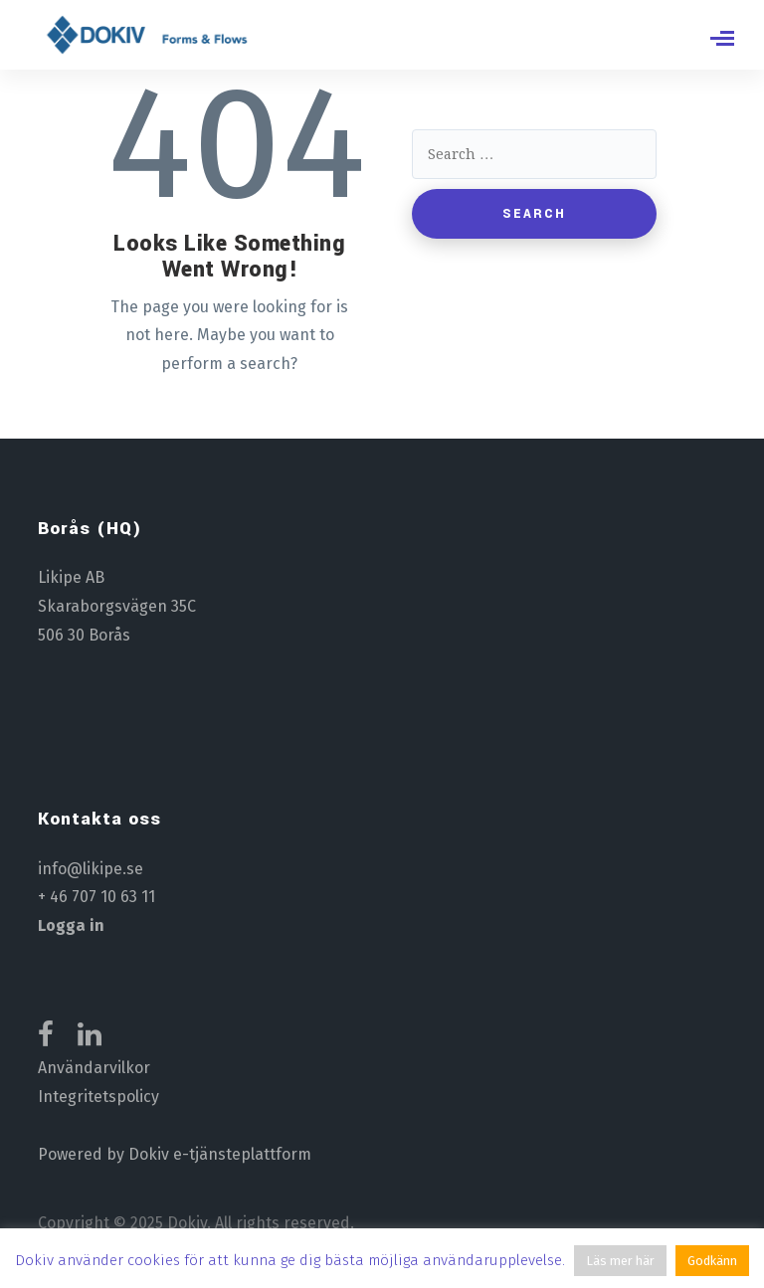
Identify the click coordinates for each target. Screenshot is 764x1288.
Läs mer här (620, 1260)
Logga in (71, 925)
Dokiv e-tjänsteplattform (219, 1154)
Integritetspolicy (98, 1096)
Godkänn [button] (712, 1260)
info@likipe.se (90, 868)
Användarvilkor (94, 1067)
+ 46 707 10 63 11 (96, 896)
